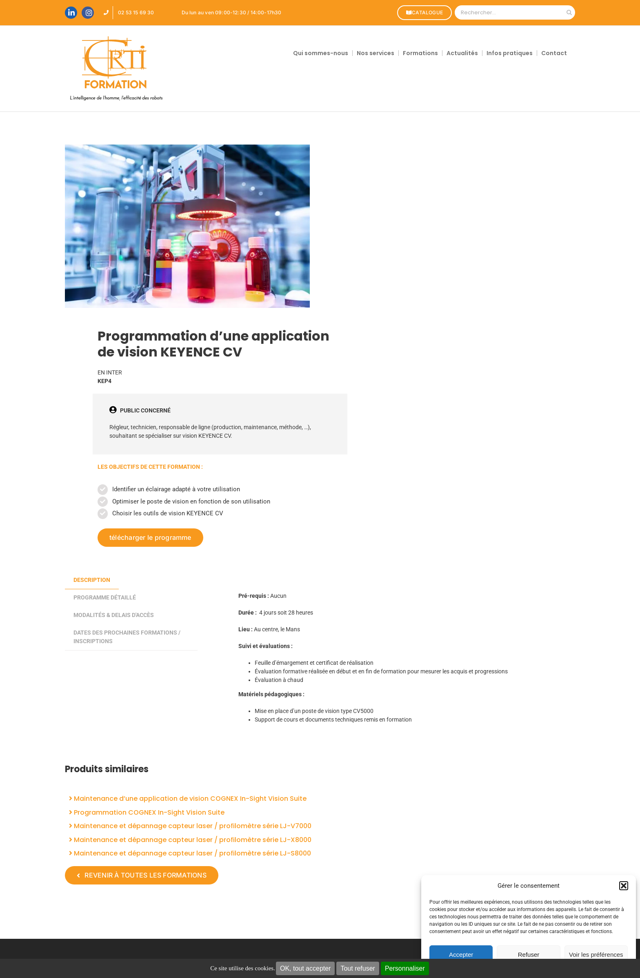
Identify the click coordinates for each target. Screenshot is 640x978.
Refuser (529, 954)
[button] (624, 886)
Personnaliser (405, 968)
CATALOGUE (423, 12)
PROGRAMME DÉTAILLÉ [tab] (104, 597)
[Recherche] (569, 12)
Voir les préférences (596, 954)
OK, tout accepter (305, 968)
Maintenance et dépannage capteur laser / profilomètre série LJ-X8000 (190, 839)
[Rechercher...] (509, 12)
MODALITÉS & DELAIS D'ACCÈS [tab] (113, 615)
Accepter (461, 954)
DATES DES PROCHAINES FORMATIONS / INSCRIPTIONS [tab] (126, 636)
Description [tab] (91, 580)
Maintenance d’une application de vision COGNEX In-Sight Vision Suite (188, 798)
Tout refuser (357, 968)
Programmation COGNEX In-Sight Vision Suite (146, 812)
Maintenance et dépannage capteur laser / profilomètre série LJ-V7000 (190, 826)
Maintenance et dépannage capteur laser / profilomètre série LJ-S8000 (190, 853)
